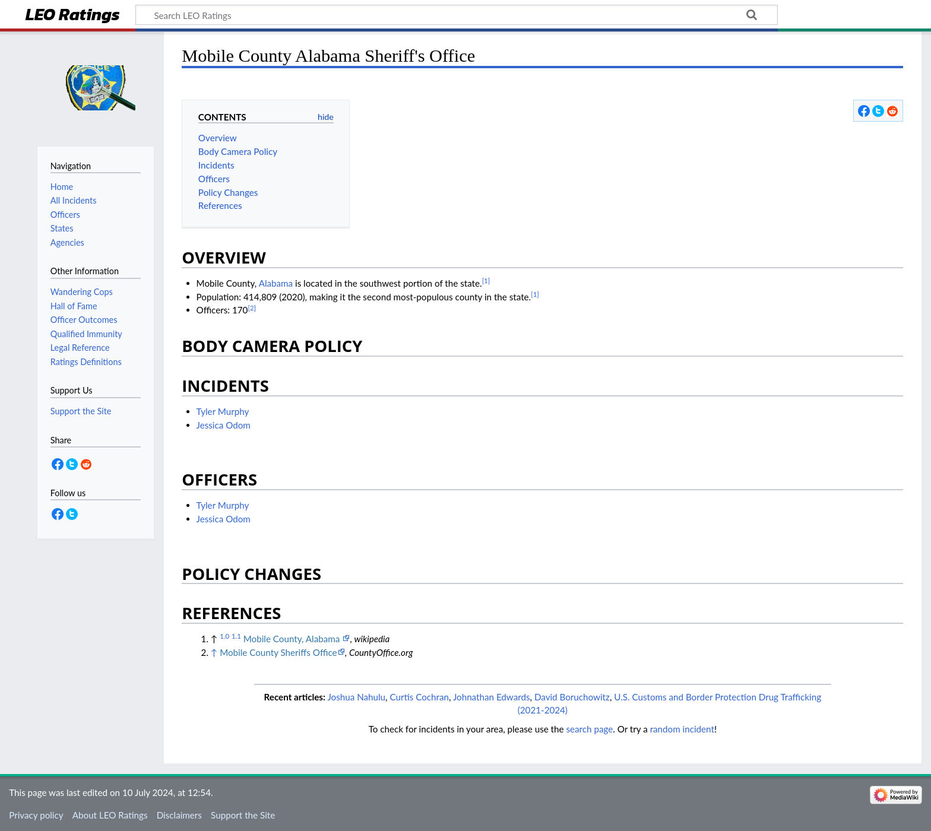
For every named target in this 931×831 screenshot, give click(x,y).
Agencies (67, 242)
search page (589, 729)
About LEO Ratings (110, 815)
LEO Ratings (73, 16)
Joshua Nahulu (356, 697)
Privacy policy (36, 815)
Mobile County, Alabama (292, 638)
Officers (65, 215)
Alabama (276, 283)
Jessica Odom (224, 425)
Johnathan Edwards (491, 697)
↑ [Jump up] (214, 652)
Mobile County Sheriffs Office (278, 652)
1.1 (236, 636)
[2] (252, 308)
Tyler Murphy (223, 411)
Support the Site (243, 815)
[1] (486, 280)
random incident (682, 729)
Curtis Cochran (419, 697)
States (62, 228)
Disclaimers (179, 815)
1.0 (224, 636)
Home (61, 187)
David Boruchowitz (572, 697)
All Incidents (73, 200)
